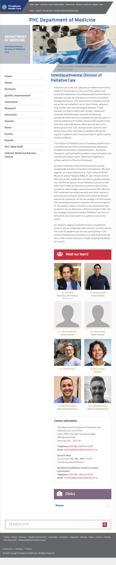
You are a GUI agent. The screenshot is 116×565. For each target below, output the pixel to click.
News (8, 127)
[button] (82, 505)
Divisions (68, 67)
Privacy (29, 549)
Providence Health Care (27, 553)
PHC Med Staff (14, 146)
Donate (9, 140)
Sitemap (18, 549)
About (8, 82)
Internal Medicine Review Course (20, 155)
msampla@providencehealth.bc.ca (80, 450)
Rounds (9, 121)
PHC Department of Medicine (62, 20)
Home (60, 67)
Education (11, 114)
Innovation (11, 102)
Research (10, 108)
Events (9, 134)
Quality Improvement (18, 95)
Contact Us (7, 549)
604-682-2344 (76, 446)
